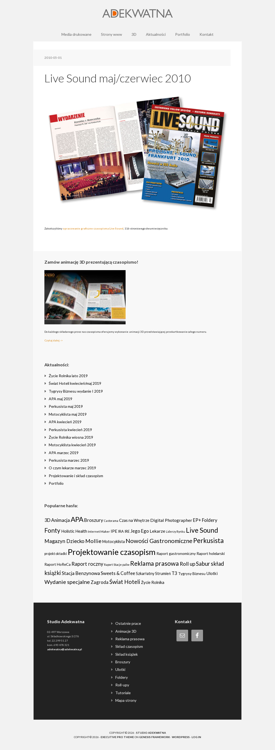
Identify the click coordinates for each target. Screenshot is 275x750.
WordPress (181, 737)
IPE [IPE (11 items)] (114, 531)
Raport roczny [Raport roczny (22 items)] (87, 564)
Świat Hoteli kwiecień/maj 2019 (75, 383)
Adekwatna (137, 13)
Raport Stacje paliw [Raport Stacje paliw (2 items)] (116, 564)
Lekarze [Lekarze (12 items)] (157, 531)
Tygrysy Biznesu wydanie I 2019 (76, 391)
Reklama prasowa (130, 638)
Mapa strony (125, 700)
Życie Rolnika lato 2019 (68, 375)
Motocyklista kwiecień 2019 (72, 444)
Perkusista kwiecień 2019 (70, 429)
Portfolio (56, 483)
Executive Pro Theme (117, 737)
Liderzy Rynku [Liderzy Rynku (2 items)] (175, 531)
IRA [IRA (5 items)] (121, 531)
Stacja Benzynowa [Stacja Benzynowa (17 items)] (81, 573)
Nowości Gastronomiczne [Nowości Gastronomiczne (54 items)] (159, 540)
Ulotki (120, 669)
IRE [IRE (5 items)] (127, 531)
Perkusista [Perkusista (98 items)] (208, 540)
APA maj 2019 (60, 398)
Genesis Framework (154, 737)
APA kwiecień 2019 (65, 421)
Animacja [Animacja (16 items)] (60, 520)
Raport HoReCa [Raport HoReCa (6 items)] (57, 564)
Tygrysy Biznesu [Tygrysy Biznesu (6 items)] (191, 573)
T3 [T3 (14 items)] (174, 573)
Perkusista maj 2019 (66, 406)
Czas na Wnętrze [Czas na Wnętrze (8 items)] (134, 520)
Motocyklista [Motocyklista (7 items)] (113, 541)
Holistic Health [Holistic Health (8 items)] (74, 531)
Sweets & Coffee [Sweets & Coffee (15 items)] (118, 573)
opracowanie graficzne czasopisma (86, 228)
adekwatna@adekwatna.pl (64, 649)
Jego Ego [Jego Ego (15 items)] (139, 531)
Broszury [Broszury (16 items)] (93, 520)
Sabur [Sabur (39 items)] (203, 563)
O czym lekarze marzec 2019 (72, 467)
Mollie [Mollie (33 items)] (93, 541)
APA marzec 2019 (63, 452)
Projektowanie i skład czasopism (76, 475)
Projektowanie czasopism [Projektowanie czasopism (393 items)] (112, 552)
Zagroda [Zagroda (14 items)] (100, 582)
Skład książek (126, 654)
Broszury (122, 662)
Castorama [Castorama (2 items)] (111, 520)
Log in (196, 737)
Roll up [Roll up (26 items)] (187, 564)
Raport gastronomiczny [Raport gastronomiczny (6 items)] (176, 553)
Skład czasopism (129, 646)
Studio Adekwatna (151, 732)
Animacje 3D (125, 631)
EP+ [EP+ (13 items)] (197, 520)
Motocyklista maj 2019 (68, 414)
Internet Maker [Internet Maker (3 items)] (99, 531)
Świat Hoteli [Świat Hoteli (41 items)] (124, 581)
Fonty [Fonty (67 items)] (52, 530)
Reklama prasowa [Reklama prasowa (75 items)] (154, 563)
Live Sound (116, 228)
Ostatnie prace (128, 623)
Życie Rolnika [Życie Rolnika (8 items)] (152, 582)
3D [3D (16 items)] (47, 520)
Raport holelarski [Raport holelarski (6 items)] (211, 553)
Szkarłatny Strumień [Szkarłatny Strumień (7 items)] (153, 573)
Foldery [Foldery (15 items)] (209, 520)
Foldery (121, 677)
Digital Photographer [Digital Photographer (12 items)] (171, 520)
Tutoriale (123, 692)
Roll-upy (122, 685)
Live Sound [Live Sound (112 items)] (202, 530)
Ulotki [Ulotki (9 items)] (212, 573)
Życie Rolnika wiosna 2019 (71, 437)
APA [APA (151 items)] (77, 519)
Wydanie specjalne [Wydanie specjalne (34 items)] (67, 581)
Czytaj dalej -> (53, 340)
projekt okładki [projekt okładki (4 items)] (55, 554)
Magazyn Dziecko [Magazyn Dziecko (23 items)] (64, 541)
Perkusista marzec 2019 (69, 460)
